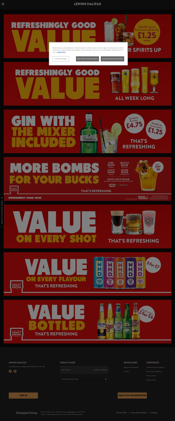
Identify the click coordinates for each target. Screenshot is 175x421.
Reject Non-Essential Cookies (87, 59)
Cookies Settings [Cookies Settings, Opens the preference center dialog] (61, 59)
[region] (88, 53)
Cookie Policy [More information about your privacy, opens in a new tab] (61, 52)
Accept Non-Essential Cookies (112, 59)
